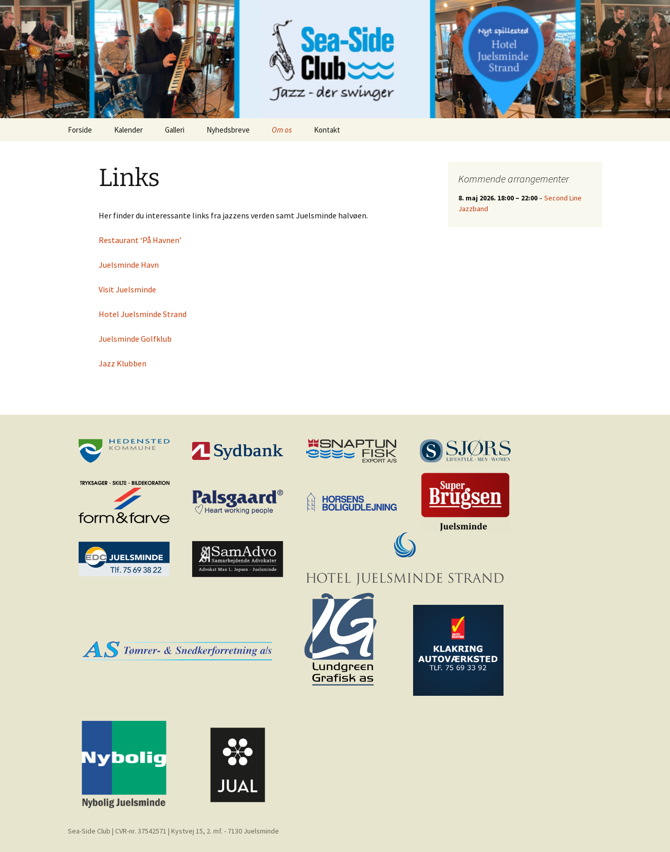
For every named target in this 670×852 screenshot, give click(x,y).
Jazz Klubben (122, 363)
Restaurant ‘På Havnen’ (140, 240)
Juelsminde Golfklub (135, 339)
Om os (282, 130)
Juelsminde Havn (129, 265)
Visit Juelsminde (127, 289)
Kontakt (327, 130)
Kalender (128, 130)
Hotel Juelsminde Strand (143, 314)
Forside (80, 130)
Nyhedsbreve (228, 130)
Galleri (174, 130)
